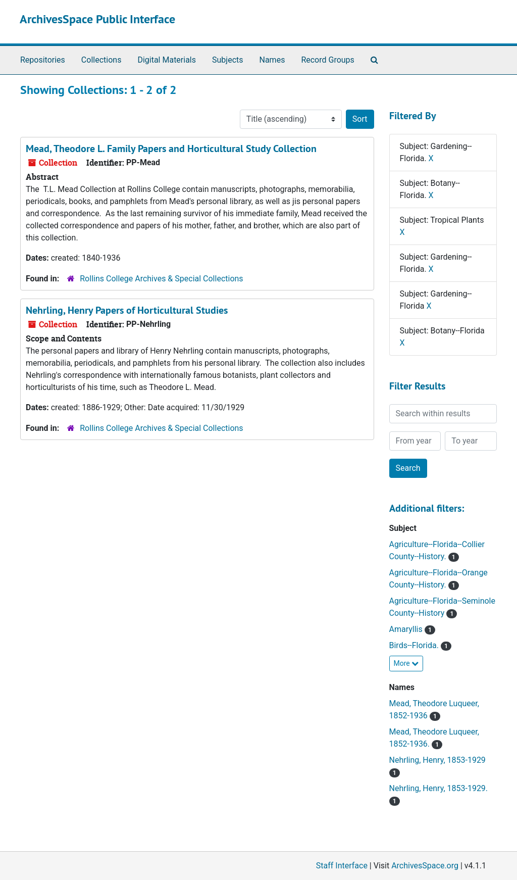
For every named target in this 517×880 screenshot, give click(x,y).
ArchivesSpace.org (424, 865)
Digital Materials (166, 60)
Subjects (227, 60)
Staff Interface (342, 865)
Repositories (42, 60)
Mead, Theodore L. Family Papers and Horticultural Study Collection (171, 148)
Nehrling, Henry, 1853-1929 (437, 760)
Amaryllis (407, 629)
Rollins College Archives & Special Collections (161, 278)
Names (272, 60)
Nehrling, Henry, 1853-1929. (438, 788)
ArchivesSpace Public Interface (97, 19)
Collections (101, 60)
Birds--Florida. (415, 645)
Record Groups (327, 60)
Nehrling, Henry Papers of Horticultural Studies (127, 310)
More (406, 663)
